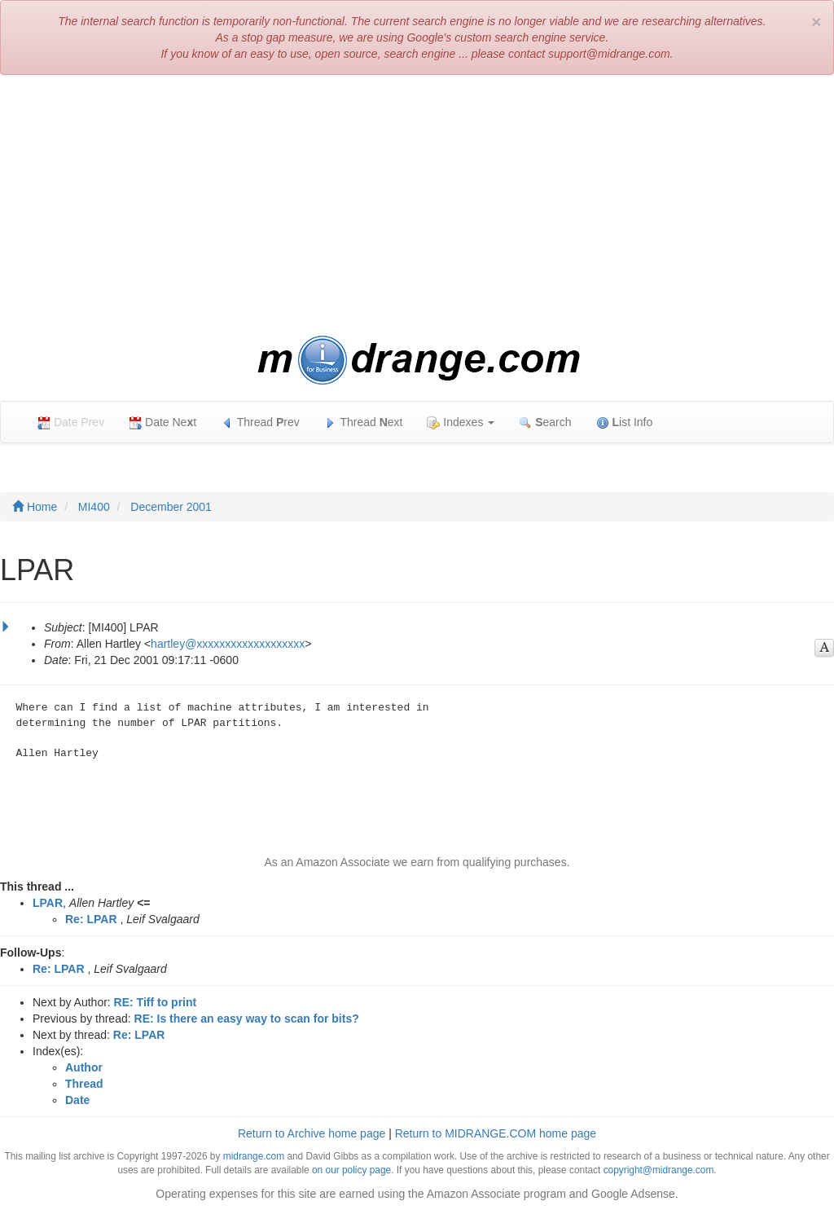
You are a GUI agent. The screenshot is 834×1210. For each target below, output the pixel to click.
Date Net (162, 422)
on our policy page (351, 1170)
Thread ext (363, 422)
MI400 (94, 506)
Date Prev (70, 422)
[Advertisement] (417, 205)
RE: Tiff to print (155, 1002)
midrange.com (253, 1156)
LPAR (48, 902)
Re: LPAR (91, 919)
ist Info (624, 422)
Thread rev (260, 422)
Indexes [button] (460, 422)
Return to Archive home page (311, 1133)
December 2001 (171, 506)
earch (545, 422)
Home (34, 506)
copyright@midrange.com (659, 1170)
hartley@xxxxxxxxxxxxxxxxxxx (228, 643)
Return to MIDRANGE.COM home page (495, 1133)
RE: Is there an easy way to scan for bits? (246, 1018)
